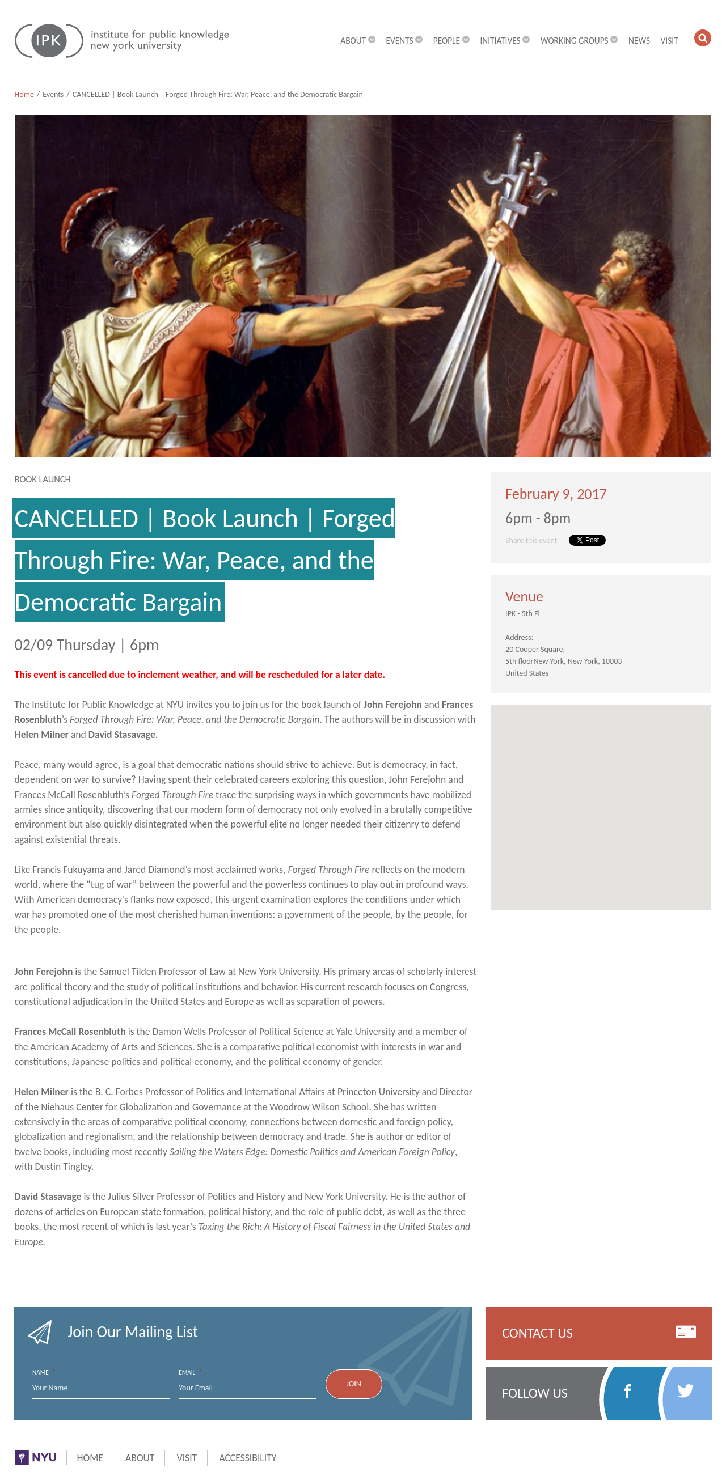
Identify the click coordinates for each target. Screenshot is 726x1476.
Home (24, 94)
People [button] (451, 40)
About (139, 1458)
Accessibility (247, 1458)
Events (53, 94)
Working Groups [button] (579, 40)
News (639, 40)
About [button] (357, 40)
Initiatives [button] (505, 40)
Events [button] (404, 40)
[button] (703, 38)
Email (190, 1372)
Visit (669, 40)
